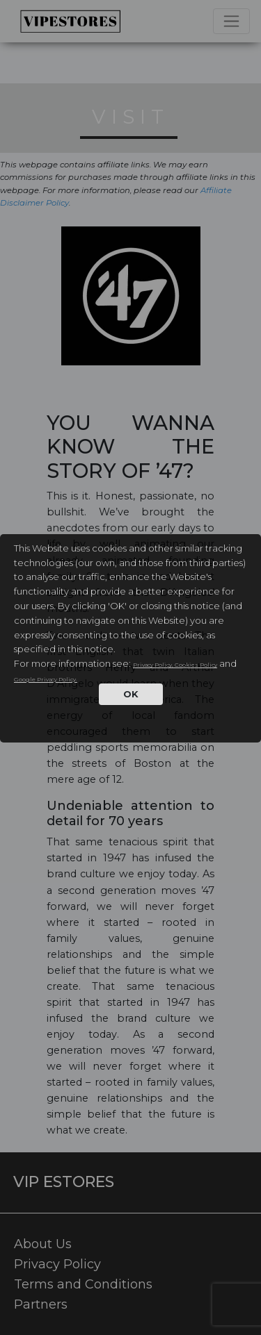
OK (131, 693)
